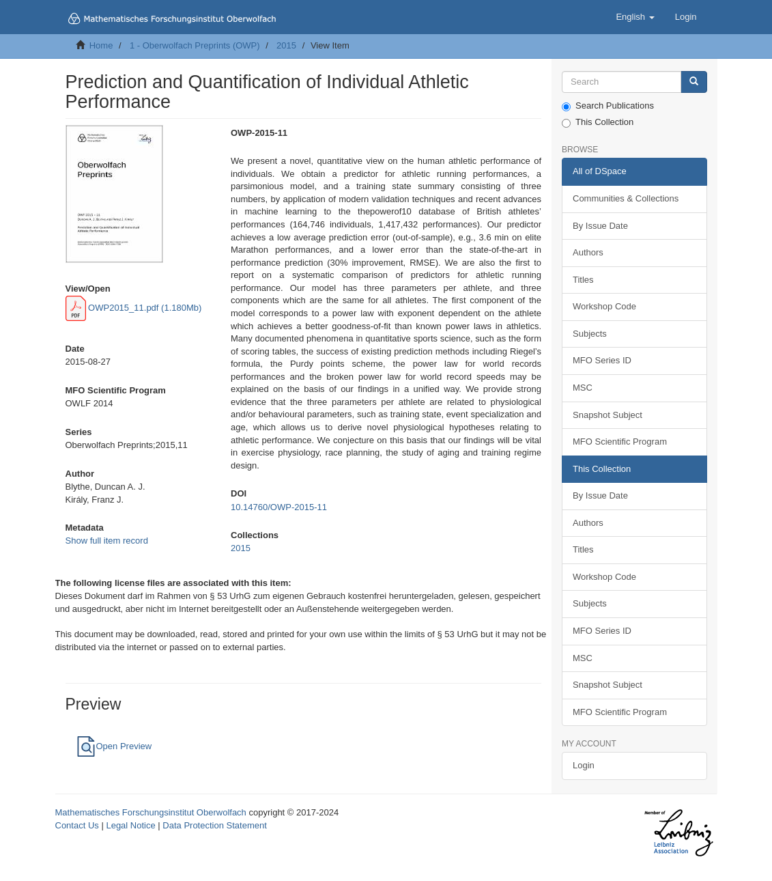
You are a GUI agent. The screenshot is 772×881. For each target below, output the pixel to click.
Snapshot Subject (607, 415)
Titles (583, 280)
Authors (588, 252)
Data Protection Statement (214, 825)
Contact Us (77, 825)
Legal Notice (130, 825)
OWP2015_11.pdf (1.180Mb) (134, 308)
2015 (286, 45)
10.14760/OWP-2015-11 (279, 507)
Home (101, 45)
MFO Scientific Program (620, 441)
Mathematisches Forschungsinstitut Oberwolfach (150, 812)
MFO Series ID (602, 360)
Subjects (590, 333)
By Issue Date (600, 226)
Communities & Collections (625, 198)
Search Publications (608, 105)
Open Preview (114, 746)
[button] (634, 17)
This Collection (597, 122)
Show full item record (107, 540)
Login (584, 765)
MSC (582, 387)
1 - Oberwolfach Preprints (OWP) (195, 45)
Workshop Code (604, 306)
